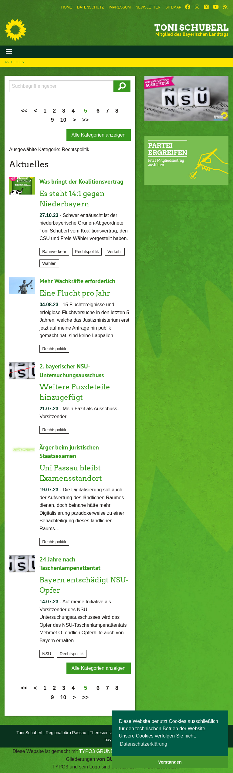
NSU (46, 651)
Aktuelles (14, 62)
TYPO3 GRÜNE (96, 748)
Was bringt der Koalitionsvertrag (81, 181)
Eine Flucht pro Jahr (74, 292)
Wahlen (49, 263)
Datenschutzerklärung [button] (143, 744)
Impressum (120, 7)
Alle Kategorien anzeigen (99, 134)
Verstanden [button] (170, 762)
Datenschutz (90, 7)
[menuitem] (66, 7)
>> (85, 120)
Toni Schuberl (191, 27)
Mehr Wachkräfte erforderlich (77, 281)
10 (63, 120)
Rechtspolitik (87, 251)
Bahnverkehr (54, 251)
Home (66, 7)
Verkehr (114, 251)
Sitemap (173, 7)
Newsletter (148, 7)
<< (24, 111)
